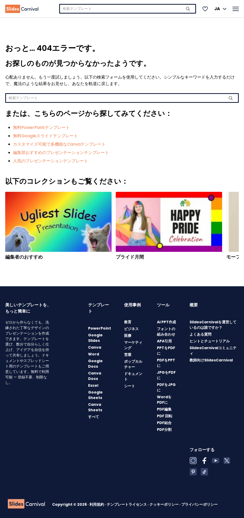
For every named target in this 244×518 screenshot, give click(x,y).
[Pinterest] (193, 471)
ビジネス (131, 328)
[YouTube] (215, 460)
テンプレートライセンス (127, 504)
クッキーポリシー (164, 504)
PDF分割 (164, 429)
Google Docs (95, 363)
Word (93, 354)
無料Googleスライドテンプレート (45, 136)
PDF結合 (164, 422)
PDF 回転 (164, 416)
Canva (94, 347)
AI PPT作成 (166, 322)
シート (129, 386)
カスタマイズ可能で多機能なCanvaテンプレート (59, 144)
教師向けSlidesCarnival (211, 360)
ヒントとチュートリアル (210, 341)
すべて (93, 416)
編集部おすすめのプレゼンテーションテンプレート (61, 153)
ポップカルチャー (133, 364)
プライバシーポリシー (199, 504)
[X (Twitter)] (226, 460)
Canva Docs (94, 376)
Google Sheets (95, 395)
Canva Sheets (95, 407)
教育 (127, 322)
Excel (93, 385)
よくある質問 (200, 334)
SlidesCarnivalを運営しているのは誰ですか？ (213, 324)
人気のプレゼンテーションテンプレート (50, 161)
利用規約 (97, 504)
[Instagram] (193, 460)
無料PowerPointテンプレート (41, 127)
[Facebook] (204, 460)
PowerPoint (99, 328)
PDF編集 (164, 409)
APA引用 (164, 341)
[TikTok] (204, 471)
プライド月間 (130, 257)
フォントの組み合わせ (166, 331)
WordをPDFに (164, 399)
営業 (127, 354)
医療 (127, 335)
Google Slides (95, 337)
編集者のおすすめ (24, 257)
